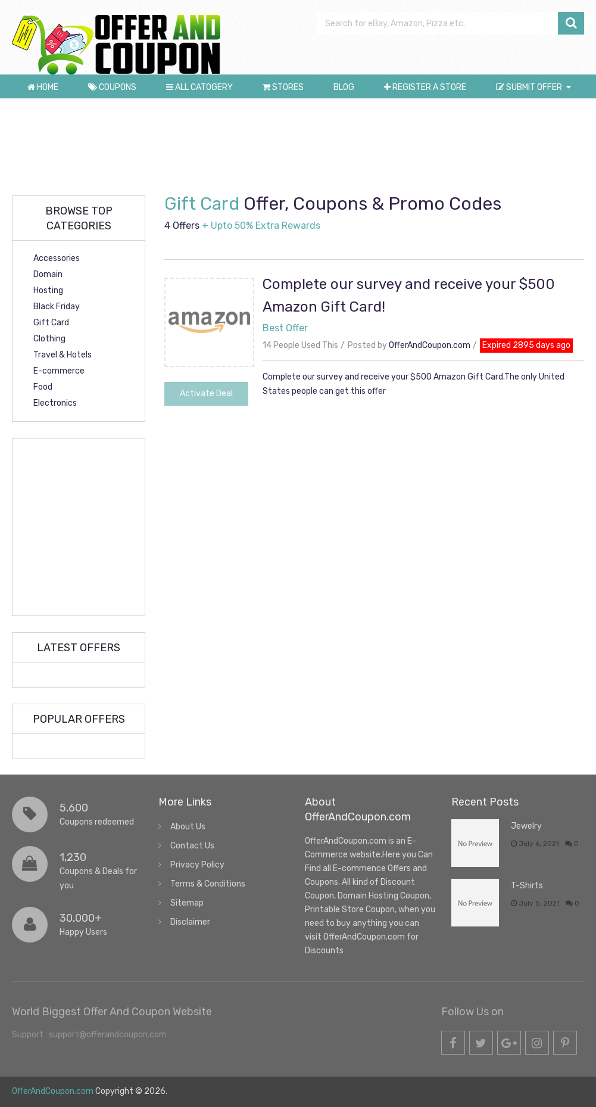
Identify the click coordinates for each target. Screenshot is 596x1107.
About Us (187, 827)
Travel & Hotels (62, 355)
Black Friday (56, 306)
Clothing (49, 339)
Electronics (55, 403)
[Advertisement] (300, 146)
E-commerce (59, 371)
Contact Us (192, 846)
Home (42, 87)
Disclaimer (190, 922)
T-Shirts (527, 886)
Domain (48, 274)
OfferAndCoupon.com (429, 345)
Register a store (425, 87)
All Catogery (199, 87)
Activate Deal (206, 393)
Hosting (48, 290)
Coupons (112, 87)
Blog (343, 87)
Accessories (56, 258)
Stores (283, 87)
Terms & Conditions (207, 884)
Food (42, 387)
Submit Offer (529, 87)
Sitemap (187, 903)
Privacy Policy (197, 865)
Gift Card (51, 323)
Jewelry (526, 826)
